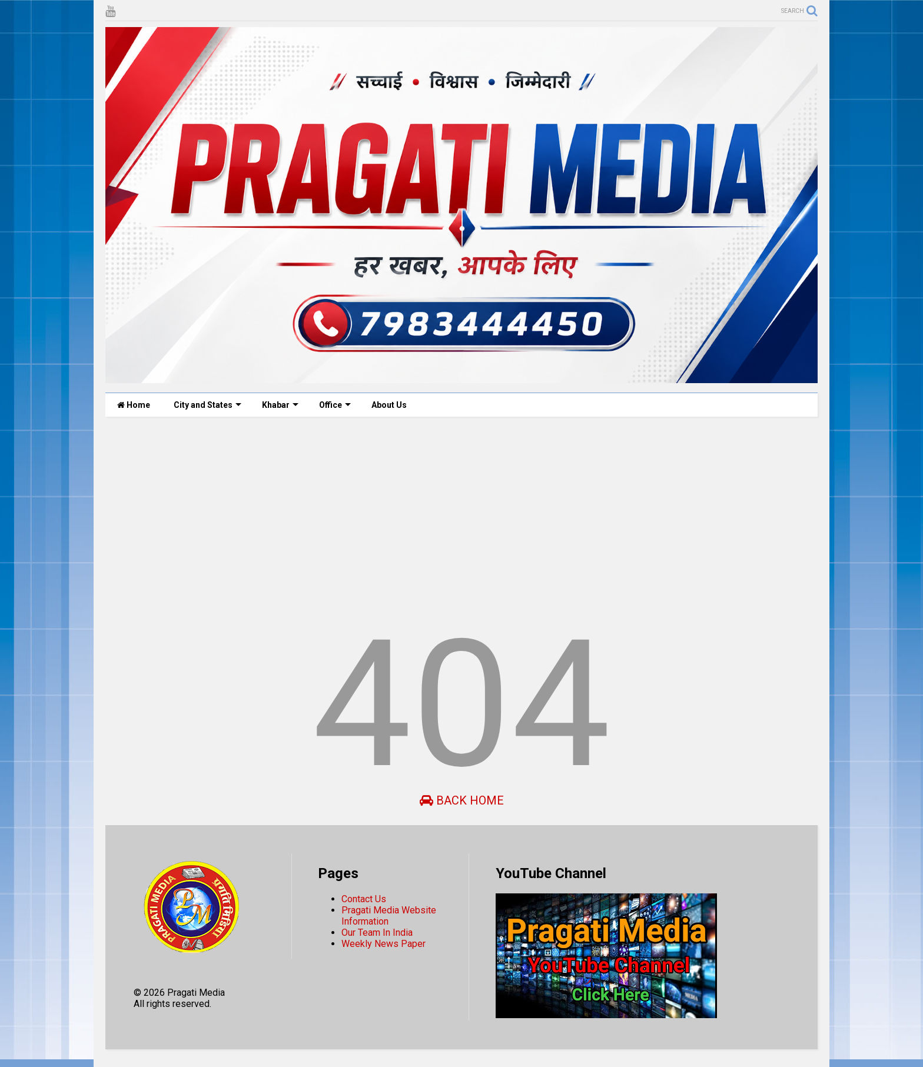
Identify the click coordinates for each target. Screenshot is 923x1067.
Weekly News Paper (383, 943)
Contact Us (363, 899)
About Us (389, 405)
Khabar (280, 405)
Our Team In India (377, 932)
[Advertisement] (458, 516)
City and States (207, 405)
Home (133, 405)
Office (335, 405)
